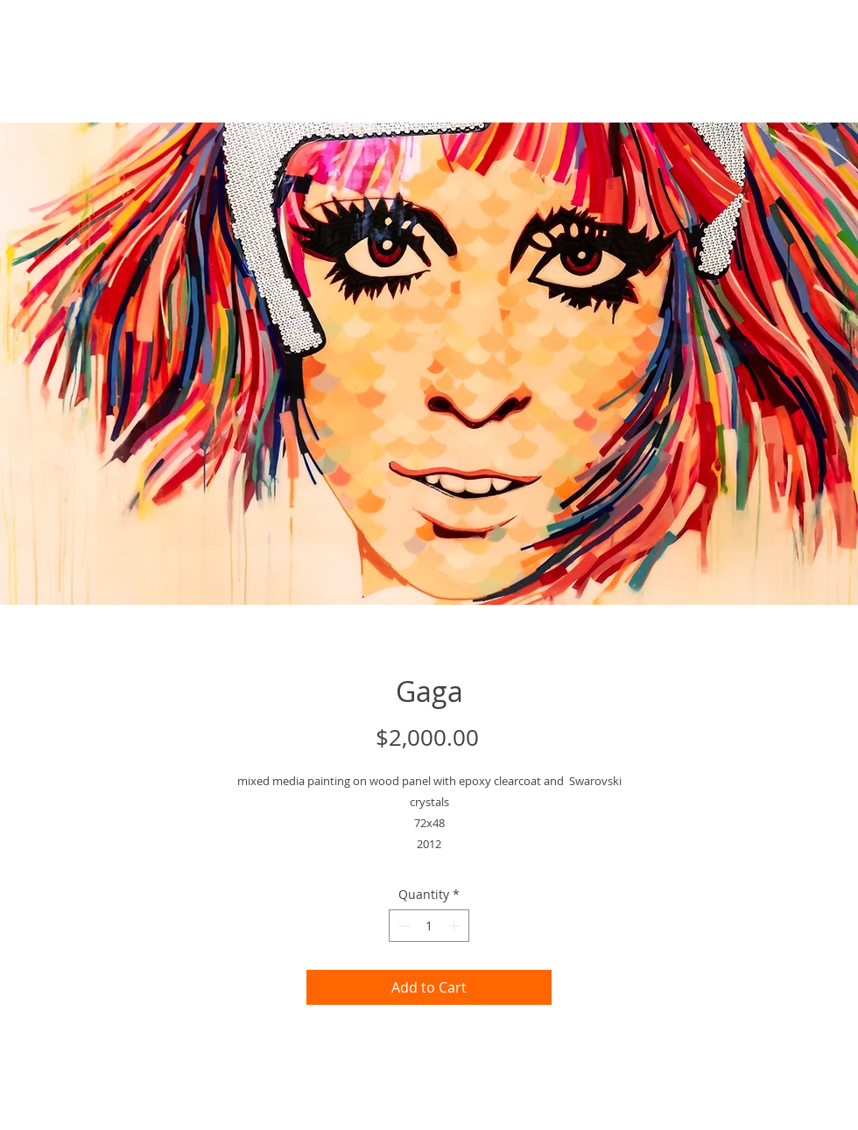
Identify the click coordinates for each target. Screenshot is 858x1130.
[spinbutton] (429, 925)
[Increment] (456, 925)
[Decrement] (402, 925)
